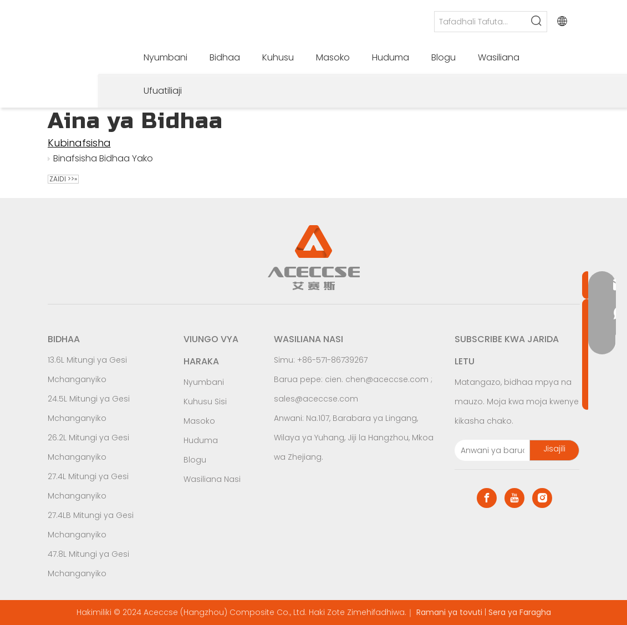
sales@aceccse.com (316, 398)
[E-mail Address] (489, 450)
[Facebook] (487, 498)
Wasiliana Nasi (212, 479)
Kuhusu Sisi (205, 401)
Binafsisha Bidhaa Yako (103, 158)
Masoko (199, 420)
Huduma (200, 440)
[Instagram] (542, 498)
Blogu (194, 459)
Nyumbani (203, 382)
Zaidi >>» (63, 179)
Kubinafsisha (79, 143)
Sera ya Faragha (519, 612)
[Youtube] (514, 498)
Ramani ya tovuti (449, 612)
